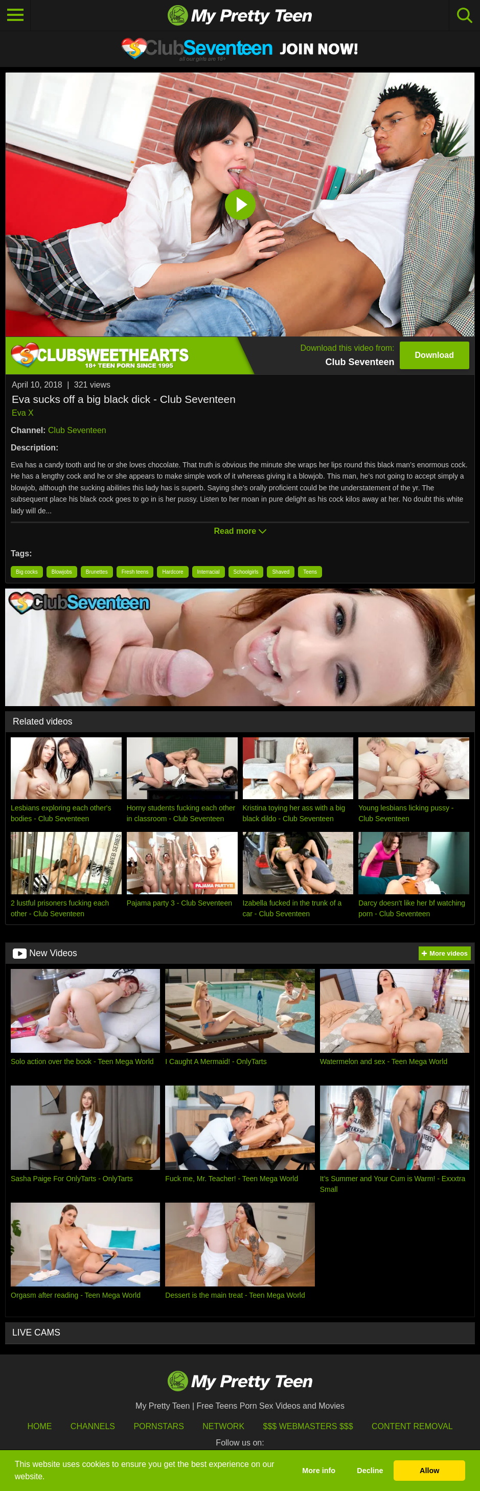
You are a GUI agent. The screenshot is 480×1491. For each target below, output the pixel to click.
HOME (39, 1426)
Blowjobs (62, 572)
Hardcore (172, 572)
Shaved (280, 572)
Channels (93, 1426)
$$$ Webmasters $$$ (308, 1426)
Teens (310, 572)
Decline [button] (370, 1470)
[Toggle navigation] (15, 15)
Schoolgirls (246, 572)
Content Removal (412, 1426)
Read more (240, 531)
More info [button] (318, 1470)
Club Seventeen (77, 430)
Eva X (23, 413)
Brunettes (97, 572)
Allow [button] (429, 1470)
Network (223, 1426)
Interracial (208, 572)
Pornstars (158, 1426)
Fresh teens (135, 572)
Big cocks (27, 572)
